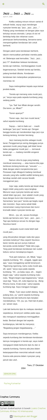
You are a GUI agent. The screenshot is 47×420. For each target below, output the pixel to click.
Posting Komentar (12, 383)
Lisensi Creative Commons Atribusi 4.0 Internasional (22, 410)
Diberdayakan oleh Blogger (23, 416)
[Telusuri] (43, 4)
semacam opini (10, 374)
